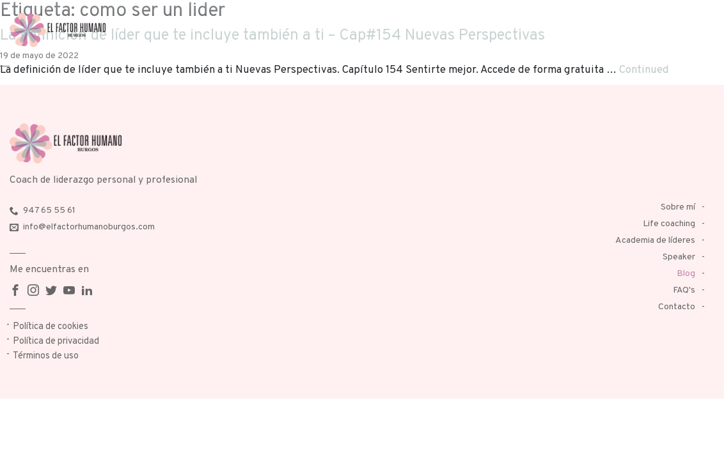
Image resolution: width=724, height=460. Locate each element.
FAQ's (684, 290)
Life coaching (669, 223)
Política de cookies (50, 327)
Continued (644, 70)
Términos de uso (46, 356)
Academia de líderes (655, 240)
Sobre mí (678, 207)
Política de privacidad (56, 341)
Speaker (679, 257)
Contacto (676, 307)
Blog (686, 273)
